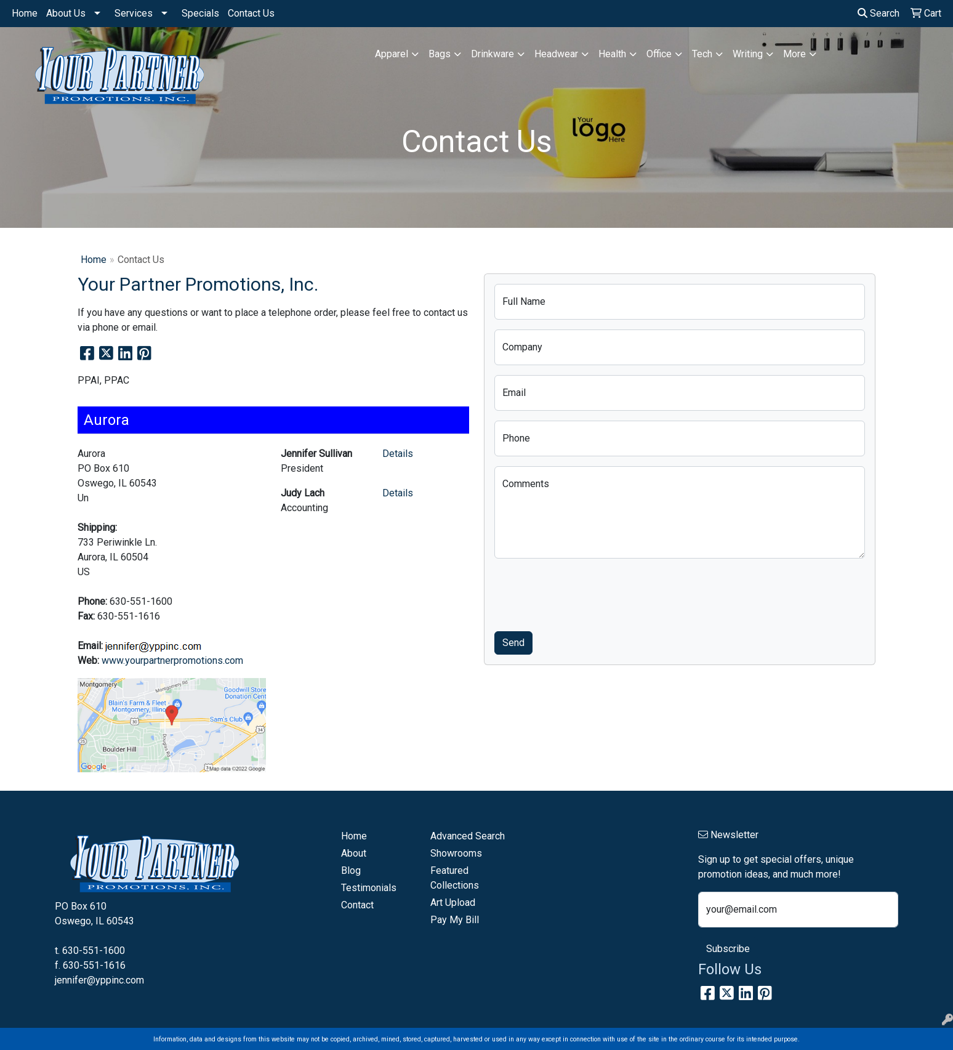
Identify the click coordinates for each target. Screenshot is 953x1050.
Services (134, 13)
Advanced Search (467, 836)
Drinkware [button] (492, 54)
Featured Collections (454, 878)
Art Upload (452, 902)
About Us (66, 13)
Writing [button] (748, 54)
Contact (357, 905)
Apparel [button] (391, 54)
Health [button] (612, 54)
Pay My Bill (454, 920)
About (353, 853)
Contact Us (251, 13)
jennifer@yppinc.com (99, 980)
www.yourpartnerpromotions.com (172, 660)
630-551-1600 (93, 950)
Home (25, 13)
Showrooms (456, 853)
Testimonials (368, 888)
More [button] (794, 54)
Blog (351, 870)
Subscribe (728, 949)
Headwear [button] (556, 54)
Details (397, 453)
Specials (200, 13)
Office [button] (659, 54)
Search (878, 13)
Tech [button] (702, 54)
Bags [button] (439, 54)
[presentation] (588, 592)
